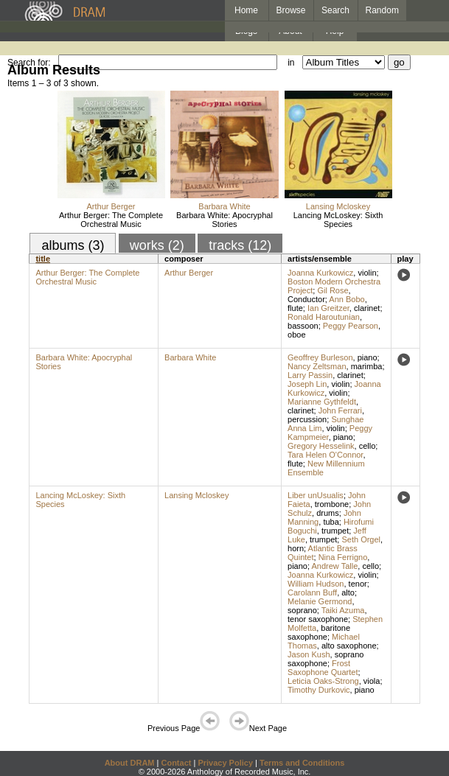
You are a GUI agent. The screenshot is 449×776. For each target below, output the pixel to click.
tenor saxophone (318, 619)
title (42, 258)
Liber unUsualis (316, 495)
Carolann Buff (312, 592)
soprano (302, 610)
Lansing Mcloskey (338, 206)
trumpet (335, 530)
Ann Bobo (346, 299)
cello (367, 445)
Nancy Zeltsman (317, 366)
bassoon (303, 325)
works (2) (157, 245)
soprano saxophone (325, 659)
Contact (176, 762)
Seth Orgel (360, 539)
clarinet (367, 308)
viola (371, 681)
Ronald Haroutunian (324, 316)
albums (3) (72, 245)
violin (367, 272)
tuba (330, 521)
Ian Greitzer (328, 308)
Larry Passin (310, 375)
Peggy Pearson (350, 325)
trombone (332, 504)
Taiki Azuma (343, 610)
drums (327, 512)
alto (348, 592)
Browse (291, 10)
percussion (307, 419)
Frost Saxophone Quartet (323, 668)
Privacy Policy (225, 762)
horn (296, 548)
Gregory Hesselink (321, 445)
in (291, 62)
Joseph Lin (307, 384)
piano (367, 357)
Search (335, 10)
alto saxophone (349, 645)
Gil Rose (332, 290)
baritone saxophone (319, 632)
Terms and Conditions (302, 762)
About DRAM (130, 762)
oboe (296, 334)
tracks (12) (240, 245)
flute (295, 308)
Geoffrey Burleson (320, 357)
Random (382, 10)
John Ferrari (340, 410)
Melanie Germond (320, 601)
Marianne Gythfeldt (322, 401)
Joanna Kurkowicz (320, 272)
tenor (358, 583)
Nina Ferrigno (343, 557)
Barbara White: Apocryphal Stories (224, 219)
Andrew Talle (334, 566)
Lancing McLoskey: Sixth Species (338, 219)
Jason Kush (309, 654)
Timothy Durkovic (319, 689)
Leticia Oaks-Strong (323, 681)
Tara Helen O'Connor (325, 454)
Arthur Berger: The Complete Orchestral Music (111, 219)
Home (246, 10)
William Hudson (316, 583)
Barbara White (224, 206)
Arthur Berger (110, 206)
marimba (367, 366)
